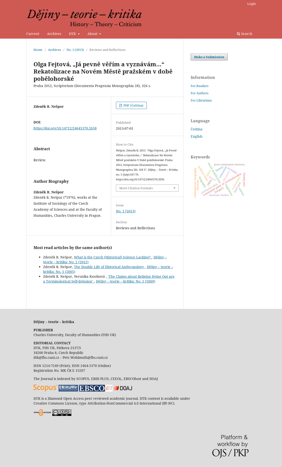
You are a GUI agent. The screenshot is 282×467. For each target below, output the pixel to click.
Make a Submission (209, 57)
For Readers (199, 86)
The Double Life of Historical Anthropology (109, 266)
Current (32, 33)
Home (38, 49)
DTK (73, 33)
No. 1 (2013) (75, 49)
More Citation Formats (136, 188)
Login (251, 3)
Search (244, 33)
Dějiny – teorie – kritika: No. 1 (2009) (125, 281)
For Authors (199, 93)
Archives (54, 33)
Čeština (196, 129)
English (196, 136)
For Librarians (201, 100)
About (92, 33)
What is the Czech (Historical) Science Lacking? (113, 257)
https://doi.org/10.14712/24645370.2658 (65, 128)
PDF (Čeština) (133, 105)
